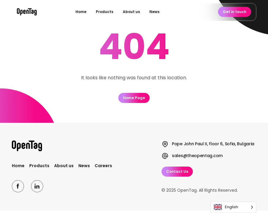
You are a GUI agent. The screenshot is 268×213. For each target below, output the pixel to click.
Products (104, 11)
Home (80, 11)
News (154, 11)
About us (131, 11)
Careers (103, 165)
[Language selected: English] (233, 207)
